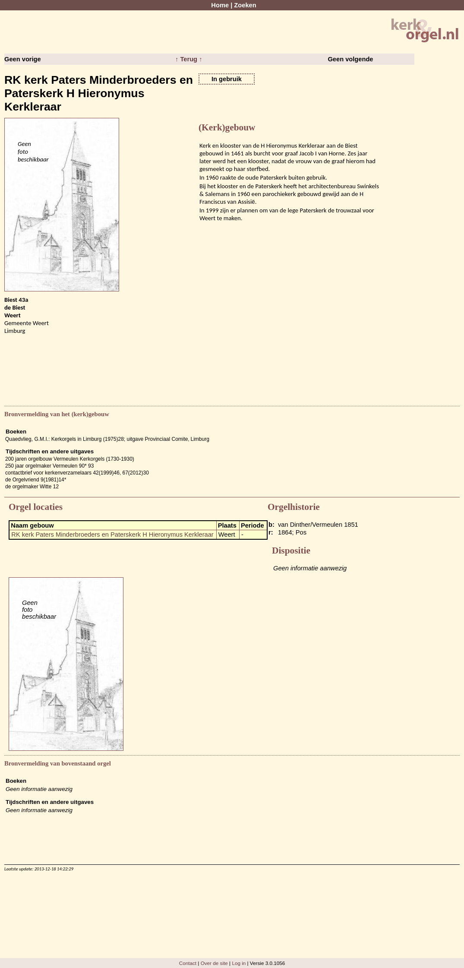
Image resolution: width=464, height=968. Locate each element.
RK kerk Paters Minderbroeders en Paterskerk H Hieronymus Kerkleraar (112, 534)
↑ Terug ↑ (188, 59)
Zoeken (245, 5)
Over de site (214, 963)
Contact (187, 963)
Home (220, 5)
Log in (239, 963)
